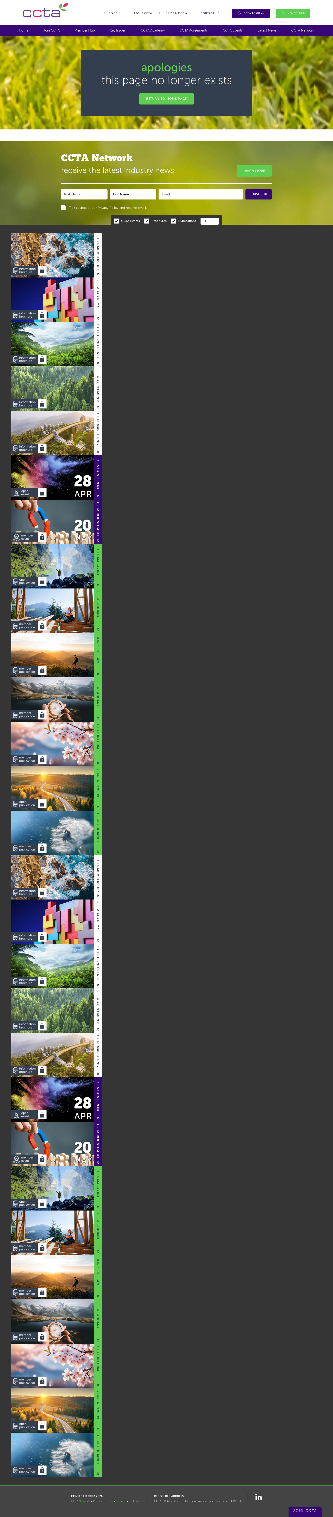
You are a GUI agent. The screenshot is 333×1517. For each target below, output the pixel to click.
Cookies (121, 1501)
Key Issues (118, 30)
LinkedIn (135, 1501)
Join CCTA (51, 30)
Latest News (267, 30)
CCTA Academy (254, 13)
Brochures (159, 221)
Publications (187, 221)
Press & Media (176, 13)
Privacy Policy (108, 208)
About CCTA (143, 13)
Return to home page (166, 99)
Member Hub (296, 13)
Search (112, 13)
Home (23, 30)
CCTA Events (233, 30)
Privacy (97, 1501)
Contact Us (210, 13)
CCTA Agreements (193, 30)
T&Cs (109, 1501)
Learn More (254, 171)
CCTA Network (302, 30)
